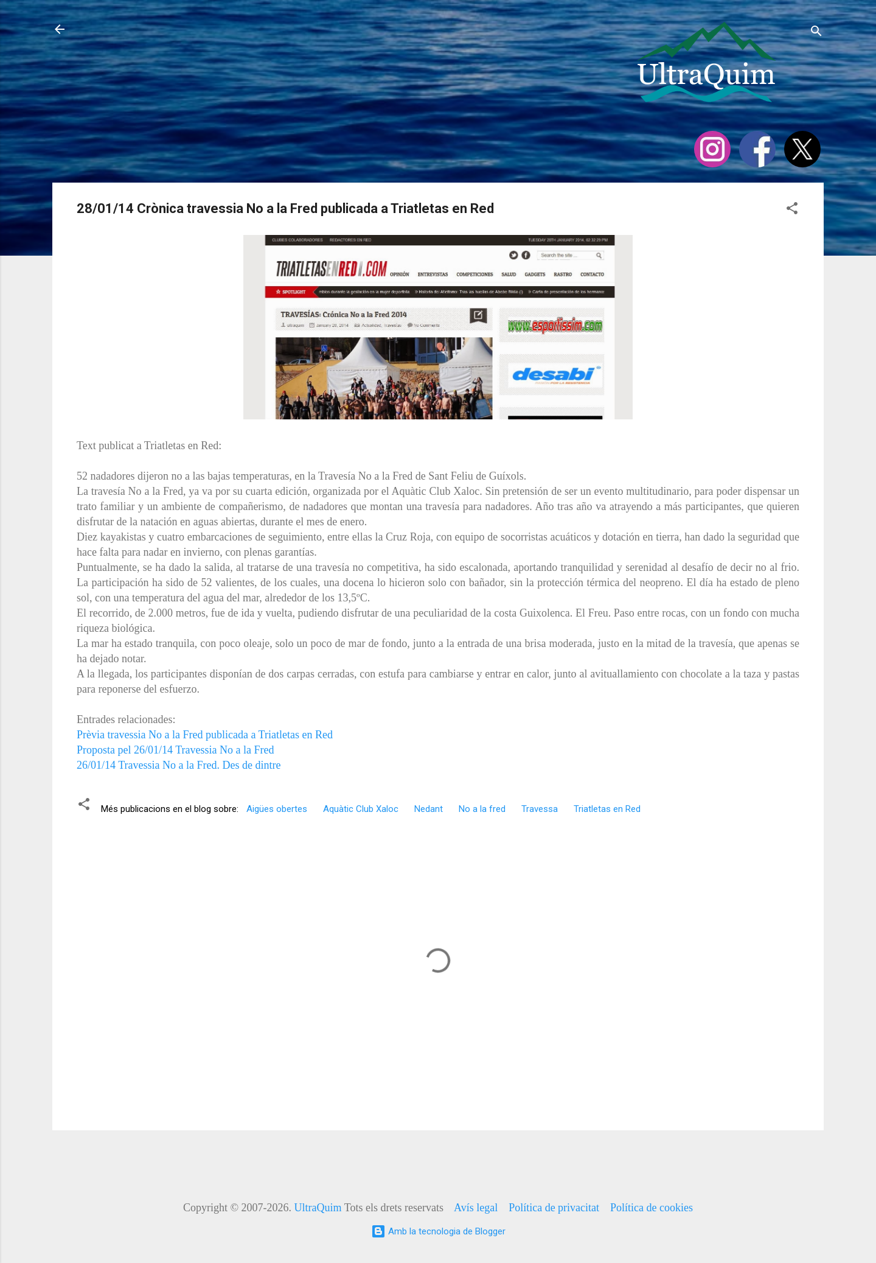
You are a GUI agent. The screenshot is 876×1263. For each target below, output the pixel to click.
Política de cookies (651, 1208)
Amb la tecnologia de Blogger (438, 1231)
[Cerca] (816, 33)
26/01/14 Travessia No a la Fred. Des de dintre (178, 765)
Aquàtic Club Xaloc (360, 808)
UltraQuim (318, 1208)
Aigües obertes (276, 808)
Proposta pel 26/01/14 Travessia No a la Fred (177, 750)
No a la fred (482, 808)
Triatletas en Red (607, 808)
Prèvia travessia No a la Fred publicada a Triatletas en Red (205, 735)
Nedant (428, 808)
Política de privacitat (554, 1208)
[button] (792, 210)
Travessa (539, 808)
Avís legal (476, 1208)
